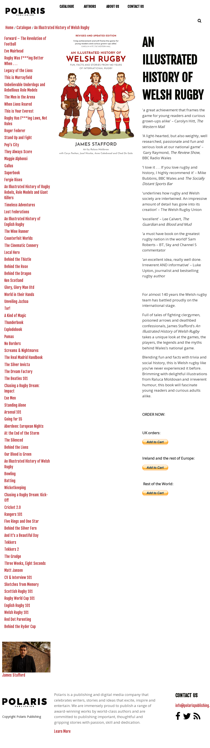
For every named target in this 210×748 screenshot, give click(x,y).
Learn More (62, 731)
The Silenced (13, 440)
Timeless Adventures (19, 205)
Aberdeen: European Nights (24, 426)
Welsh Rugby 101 (16, 612)
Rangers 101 (13, 514)
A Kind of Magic (15, 315)
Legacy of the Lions (18, 70)
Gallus (8, 166)
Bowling (10, 474)
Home (9, 27)
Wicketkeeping (15, 487)
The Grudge (12, 556)
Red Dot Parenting (17, 619)
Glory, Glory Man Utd (19, 287)
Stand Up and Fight (18, 137)
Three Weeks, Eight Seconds (25, 563)
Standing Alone (15, 405)
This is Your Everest (19, 111)
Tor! (7, 308)
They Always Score (18, 152)
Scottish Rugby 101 (18, 591)
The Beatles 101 (16, 378)
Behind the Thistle (17, 259)
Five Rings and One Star (21, 521)
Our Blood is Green (17, 454)
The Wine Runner (16, 231)
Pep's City (11, 145)
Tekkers (10, 542)
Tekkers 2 (11, 549)
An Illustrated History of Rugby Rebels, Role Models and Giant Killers (27, 192)
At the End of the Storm (21, 433)
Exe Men (10, 398)
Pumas (9, 336)
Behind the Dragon (17, 273)
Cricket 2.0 (12, 507)
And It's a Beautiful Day (21, 535)
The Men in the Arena (19, 97)
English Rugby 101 (17, 605)
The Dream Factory (18, 371)
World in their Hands (19, 294)
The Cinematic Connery (21, 245)
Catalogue (23, 27)
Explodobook (13, 329)
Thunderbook (13, 322)
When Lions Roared (18, 104)
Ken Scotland (13, 280)
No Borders (12, 343)
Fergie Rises (13, 180)
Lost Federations (16, 212)
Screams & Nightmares (21, 350)
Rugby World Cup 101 (19, 598)
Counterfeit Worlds (18, 238)
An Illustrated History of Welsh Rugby (61, 27)
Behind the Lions (16, 447)
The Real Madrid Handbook (23, 357)
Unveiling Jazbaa (16, 301)
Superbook (12, 173)
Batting (9, 480)
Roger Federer (14, 130)
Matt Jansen (13, 570)
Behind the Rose (16, 266)
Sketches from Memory (21, 584)
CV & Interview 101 (18, 577)
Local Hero (12, 252)
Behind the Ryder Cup (20, 626)
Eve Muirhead (13, 51)
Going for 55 (13, 419)
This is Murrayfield (18, 77)
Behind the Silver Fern (20, 528)
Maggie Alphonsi (15, 158)
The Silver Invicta (17, 364)
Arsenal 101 (12, 412)
